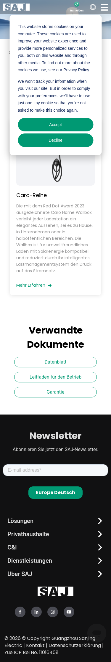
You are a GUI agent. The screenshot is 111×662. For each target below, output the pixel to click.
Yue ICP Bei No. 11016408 (31, 652)
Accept (55, 124)
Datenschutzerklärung (75, 645)
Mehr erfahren (34, 285)
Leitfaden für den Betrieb (55, 377)
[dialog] (55, 85)
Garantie (56, 392)
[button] (104, 7)
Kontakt (35, 645)
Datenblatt (56, 362)
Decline (55, 140)
